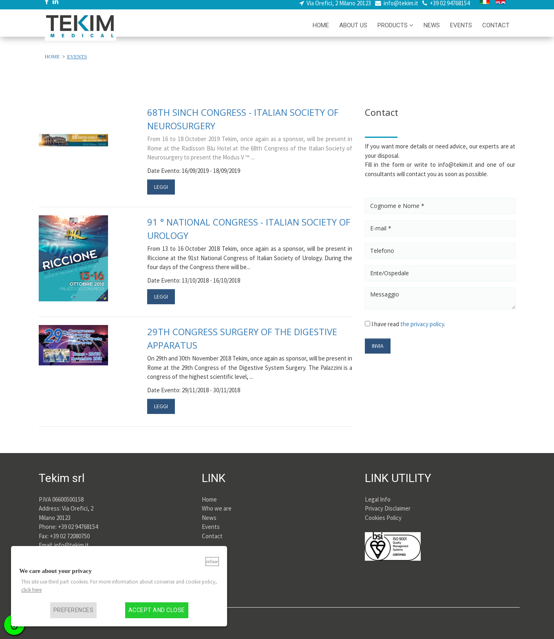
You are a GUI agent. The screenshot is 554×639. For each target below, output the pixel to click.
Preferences (73, 610)
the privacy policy (422, 324)
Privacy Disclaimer (388, 508)
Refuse (212, 561)
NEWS (432, 31)
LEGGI (161, 186)
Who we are (217, 508)
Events (211, 527)
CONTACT (496, 31)
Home (209, 499)
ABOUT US (353, 31)
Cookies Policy (383, 518)
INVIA (378, 345)
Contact (212, 536)
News (209, 518)
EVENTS (461, 31)
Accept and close (156, 610)
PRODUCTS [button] (395, 31)
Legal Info (378, 499)
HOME (321, 31)
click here (31, 589)
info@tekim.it (401, 8)
